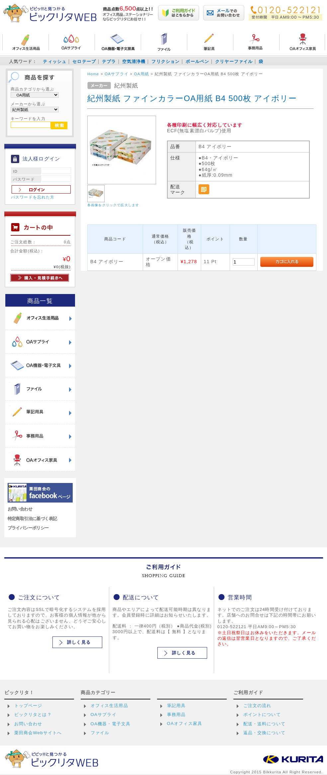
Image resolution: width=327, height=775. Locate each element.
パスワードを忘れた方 (33, 197)
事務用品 (176, 714)
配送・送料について (264, 723)
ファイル (100, 732)
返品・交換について (264, 732)
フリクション (165, 61)
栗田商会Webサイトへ (38, 732)
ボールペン (197, 61)
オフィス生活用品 (109, 705)
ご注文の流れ (257, 705)
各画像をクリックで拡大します (113, 205)
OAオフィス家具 (185, 723)
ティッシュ (54, 61)
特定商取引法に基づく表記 (32, 518)
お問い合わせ (20, 509)
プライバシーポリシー (28, 527)
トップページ (28, 705)
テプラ (109, 61)
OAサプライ (104, 714)
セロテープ (84, 61)
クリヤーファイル (234, 61)
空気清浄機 (134, 61)
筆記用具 (176, 705)
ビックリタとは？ (33, 714)
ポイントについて (262, 714)
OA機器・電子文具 (111, 723)
